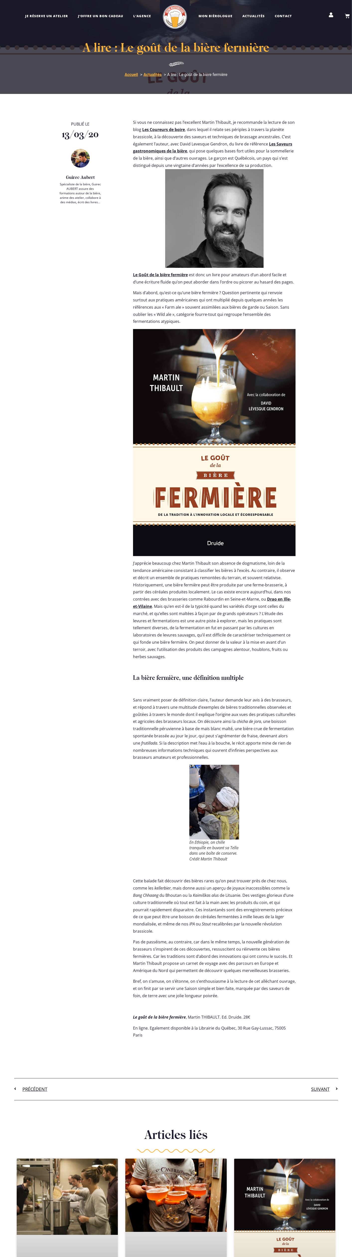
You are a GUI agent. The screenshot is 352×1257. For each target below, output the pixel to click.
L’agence (142, 16)
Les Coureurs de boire (163, 129)
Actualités (253, 16)
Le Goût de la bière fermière (160, 275)
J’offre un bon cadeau (100, 16)
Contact (283, 16)
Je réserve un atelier (46, 16)
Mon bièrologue (215, 16)
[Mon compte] (331, 14)
